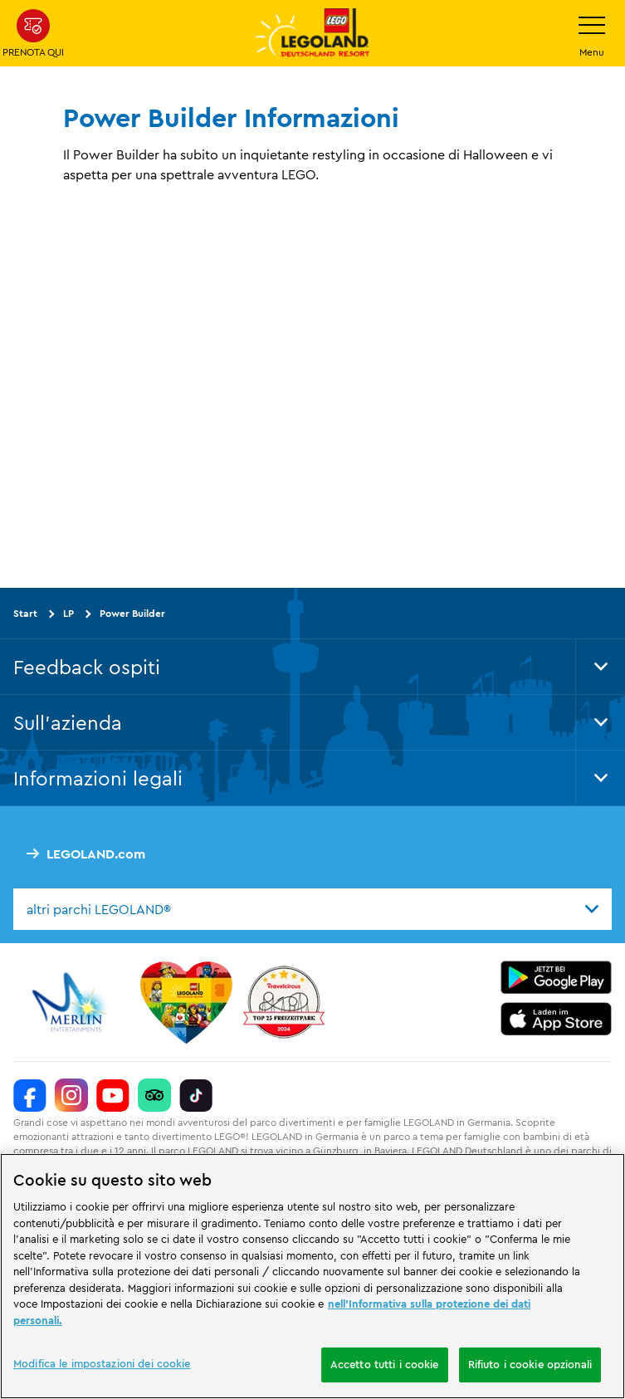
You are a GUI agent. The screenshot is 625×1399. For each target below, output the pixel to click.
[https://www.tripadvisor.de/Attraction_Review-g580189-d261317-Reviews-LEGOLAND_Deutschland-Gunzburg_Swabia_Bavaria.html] (154, 1095)
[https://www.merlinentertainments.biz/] (71, 1002)
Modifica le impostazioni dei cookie (102, 1363)
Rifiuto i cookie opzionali (530, 1364)
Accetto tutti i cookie (384, 1364)
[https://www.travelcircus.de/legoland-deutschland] (283, 1002)
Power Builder (132, 612)
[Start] (186, 1002)
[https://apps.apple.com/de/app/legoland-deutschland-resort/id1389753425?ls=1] (556, 1018)
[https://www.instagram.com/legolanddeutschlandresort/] (71, 1095)
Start (25, 612)
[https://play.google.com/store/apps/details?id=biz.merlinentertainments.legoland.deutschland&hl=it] (556, 977)
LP (68, 612)
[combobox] (312, 909)
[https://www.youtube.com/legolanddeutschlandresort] (112, 1095)
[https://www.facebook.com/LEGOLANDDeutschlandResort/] (29, 1095)
